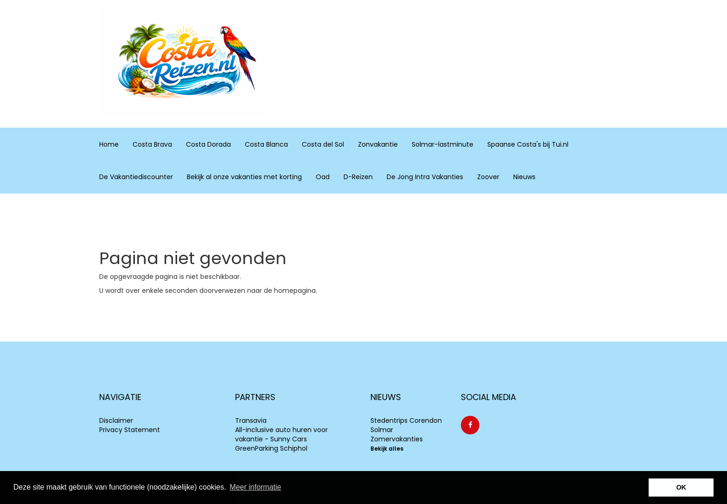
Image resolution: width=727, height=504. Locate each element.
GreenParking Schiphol (271, 448)
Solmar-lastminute (442, 144)
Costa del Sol (323, 144)
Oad (323, 176)
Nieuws (524, 176)
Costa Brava (152, 144)
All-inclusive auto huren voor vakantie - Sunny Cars (281, 434)
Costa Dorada (208, 144)
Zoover (488, 176)
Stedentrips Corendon (406, 420)
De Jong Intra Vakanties (425, 176)
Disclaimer (116, 420)
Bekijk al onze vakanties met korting (244, 176)
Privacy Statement (129, 429)
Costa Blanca (266, 144)
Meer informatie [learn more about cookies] (255, 487)
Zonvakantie (378, 144)
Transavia (251, 420)
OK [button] (681, 487)
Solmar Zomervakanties (396, 434)
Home (109, 144)
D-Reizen (358, 176)
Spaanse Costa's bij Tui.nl (527, 144)
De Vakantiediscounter (136, 176)
